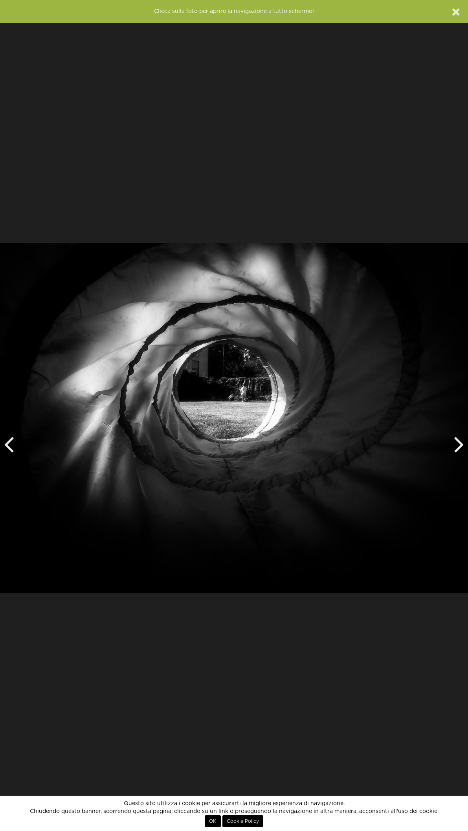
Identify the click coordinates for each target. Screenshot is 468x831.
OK (213, 821)
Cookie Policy (243, 821)
